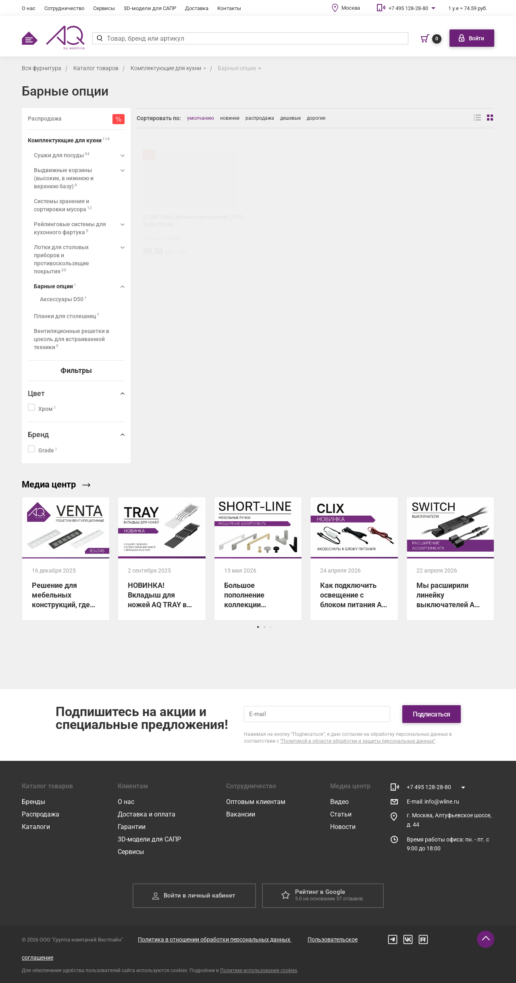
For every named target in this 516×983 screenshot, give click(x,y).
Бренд (38, 434)
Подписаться (431, 714)
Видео (339, 802)
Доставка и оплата (146, 814)
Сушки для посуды (61, 155)
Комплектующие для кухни (166, 68)
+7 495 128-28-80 (408, 8)
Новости (343, 827)
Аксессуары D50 (63, 299)
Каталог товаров (96, 68)
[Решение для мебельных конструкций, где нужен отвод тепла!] (65, 558)
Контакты (229, 8)
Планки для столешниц (66, 315)
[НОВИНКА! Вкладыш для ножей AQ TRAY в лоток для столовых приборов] (161, 558)
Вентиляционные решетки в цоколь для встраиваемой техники (71, 339)
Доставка (196, 8)
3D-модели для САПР (150, 8)
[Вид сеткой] (490, 118)
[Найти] (99, 38)
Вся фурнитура (41, 68)
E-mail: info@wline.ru (433, 801)
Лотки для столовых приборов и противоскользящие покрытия (61, 259)
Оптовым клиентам (255, 802)
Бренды (33, 802)
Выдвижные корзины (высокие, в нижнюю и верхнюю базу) (64, 178)
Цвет (36, 393)
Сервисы (104, 8)
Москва (350, 8)
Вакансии (240, 814)
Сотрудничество (64, 8)
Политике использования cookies (258, 970)
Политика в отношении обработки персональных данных (214, 939)
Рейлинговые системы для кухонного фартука (70, 228)
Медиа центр (56, 484)
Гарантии (132, 827)
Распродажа (40, 814)
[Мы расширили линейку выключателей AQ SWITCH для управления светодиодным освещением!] (450, 558)
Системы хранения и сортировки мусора (63, 205)
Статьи (341, 814)
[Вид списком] (477, 118)
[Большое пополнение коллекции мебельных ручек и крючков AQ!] (258, 558)
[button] (258, 627)
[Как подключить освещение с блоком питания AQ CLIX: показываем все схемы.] (353, 558)
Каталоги (36, 827)
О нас (28, 8)
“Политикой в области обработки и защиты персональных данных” (357, 741)
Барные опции (237, 68)
